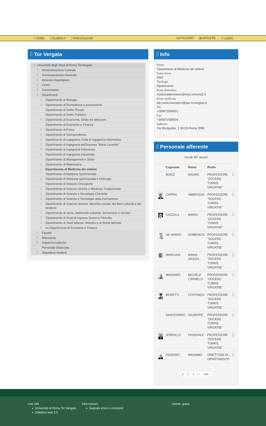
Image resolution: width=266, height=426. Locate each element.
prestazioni (82, 38)
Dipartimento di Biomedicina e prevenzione (74, 104)
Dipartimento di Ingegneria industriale (70, 154)
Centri (46, 85)
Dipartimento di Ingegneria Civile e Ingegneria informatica (83, 139)
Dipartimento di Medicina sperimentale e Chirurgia (78, 178)
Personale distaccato (55, 247)
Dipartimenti (50, 95)
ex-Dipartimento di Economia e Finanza (71, 227)
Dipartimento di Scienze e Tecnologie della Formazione (82, 198)
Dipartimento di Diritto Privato (65, 109)
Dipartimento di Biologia (61, 100)
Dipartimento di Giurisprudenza (66, 134)
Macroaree (49, 237)
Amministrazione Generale (59, 75)
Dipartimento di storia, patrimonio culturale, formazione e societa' (88, 212)
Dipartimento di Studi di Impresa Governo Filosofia (79, 217)
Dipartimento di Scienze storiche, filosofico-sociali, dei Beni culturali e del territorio (93, 206)
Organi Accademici (54, 242)
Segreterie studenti (54, 252)
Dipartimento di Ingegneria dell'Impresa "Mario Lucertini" (82, 144)
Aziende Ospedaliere (55, 80)
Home (39, 38)
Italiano (185, 38)
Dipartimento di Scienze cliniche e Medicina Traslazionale (83, 188)
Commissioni (50, 90)
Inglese (207, 38)
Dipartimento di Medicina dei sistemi (71, 169)
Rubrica (58, 38)
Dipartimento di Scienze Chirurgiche (69, 183)
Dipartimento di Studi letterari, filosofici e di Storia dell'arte (83, 222)
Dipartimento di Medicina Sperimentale (71, 174)
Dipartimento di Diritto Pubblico (66, 114)
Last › (207, 374)
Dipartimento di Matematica (64, 164)
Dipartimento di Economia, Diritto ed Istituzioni (76, 119)
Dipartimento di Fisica (60, 129)
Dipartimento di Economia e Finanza (69, 124)
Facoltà (47, 232)
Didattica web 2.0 (46, 412)
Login (227, 38)
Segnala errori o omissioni (106, 408)
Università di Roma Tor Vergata (55, 408)
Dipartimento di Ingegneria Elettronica (70, 149)
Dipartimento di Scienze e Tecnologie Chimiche (76, 193)
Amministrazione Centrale (59, 70)
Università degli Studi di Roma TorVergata (64, 65)
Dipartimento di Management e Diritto (70, 159)
